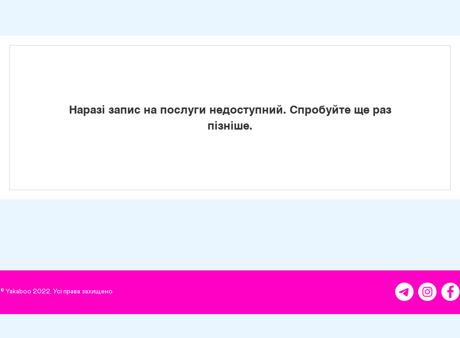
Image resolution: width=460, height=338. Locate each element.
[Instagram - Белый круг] (427, 292)
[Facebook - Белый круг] (450, 292)
